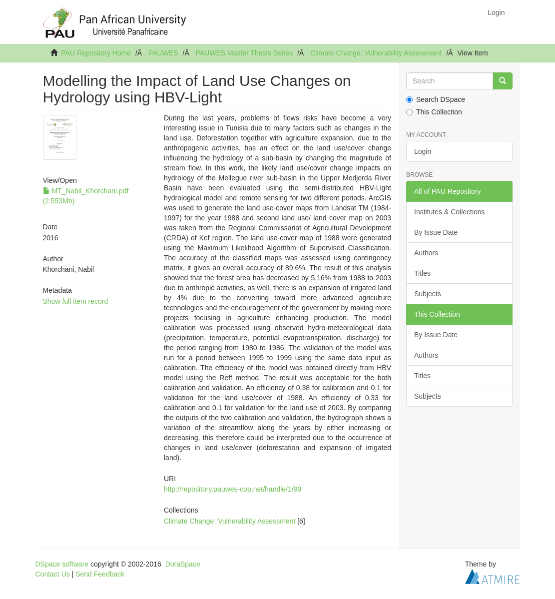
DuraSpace (182, 564)
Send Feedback (99, 574)
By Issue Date (436, 232)
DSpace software (62, 564)
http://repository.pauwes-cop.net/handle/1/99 (232, 489)
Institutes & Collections (449, 212)
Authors (426, 253)
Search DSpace (435, 99)
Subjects (427, 294)
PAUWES (163, 53)
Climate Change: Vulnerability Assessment (376, 53)
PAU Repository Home (96, 53)
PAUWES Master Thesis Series (244, 53)
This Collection (434, 112)
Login (422, 151)
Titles (422, 273)
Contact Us (52, 574)
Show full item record (75, 301)
